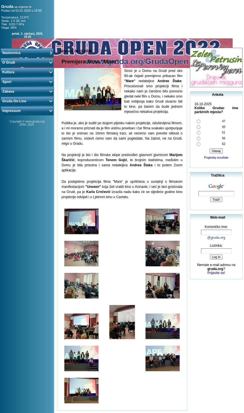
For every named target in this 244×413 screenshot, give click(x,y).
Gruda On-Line (27, 101)
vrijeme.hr (25, 7)
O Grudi (27, 63)
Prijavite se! (216, 273)
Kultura (27, 72)
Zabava (27, 92)
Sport (27, 82)
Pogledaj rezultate (216, 157)
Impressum (27, 111)
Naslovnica (27, 53)
